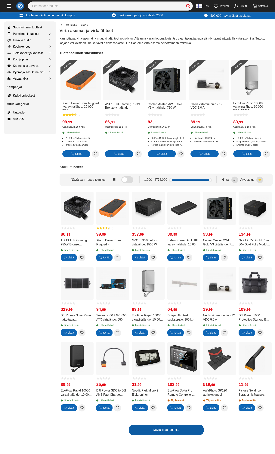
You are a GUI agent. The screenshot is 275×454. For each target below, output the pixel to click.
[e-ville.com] (20, 6)
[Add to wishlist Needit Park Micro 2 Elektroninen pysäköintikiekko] (153, 407)
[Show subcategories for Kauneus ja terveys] (50, 66)
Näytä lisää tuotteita (166, 429)
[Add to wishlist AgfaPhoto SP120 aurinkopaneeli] (224, 407)
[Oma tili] (240, 6)
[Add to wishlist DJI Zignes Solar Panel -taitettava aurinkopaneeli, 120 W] (81, 332)
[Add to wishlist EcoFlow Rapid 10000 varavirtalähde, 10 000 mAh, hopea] (266, 154)
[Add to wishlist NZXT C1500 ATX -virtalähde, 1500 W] (153, 257)
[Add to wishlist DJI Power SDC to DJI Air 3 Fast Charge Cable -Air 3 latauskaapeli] (117, 407)
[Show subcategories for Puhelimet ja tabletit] (50, 34)
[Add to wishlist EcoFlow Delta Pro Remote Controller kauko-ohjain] (188, 407)
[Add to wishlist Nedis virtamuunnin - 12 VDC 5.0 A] (223, 154)
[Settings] (202, 6)
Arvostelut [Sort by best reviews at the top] (251, 180)
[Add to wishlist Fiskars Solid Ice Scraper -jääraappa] (260, 407)
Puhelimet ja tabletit (23, 34)
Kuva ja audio (19, 40)
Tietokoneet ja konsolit (25, 53)
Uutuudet (16, 112)
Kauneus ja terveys (23, 66)
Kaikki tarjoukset (21, 95)
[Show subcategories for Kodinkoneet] (50, 47)
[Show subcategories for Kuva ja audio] (50, 40)
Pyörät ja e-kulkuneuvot (26, 72)
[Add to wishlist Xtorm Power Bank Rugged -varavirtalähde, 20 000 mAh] (95, 154)
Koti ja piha (18, 59)
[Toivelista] (221, 6)
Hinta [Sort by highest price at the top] (230, 180)
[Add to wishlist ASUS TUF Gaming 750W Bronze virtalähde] (138, 154)
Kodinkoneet (19, 46)
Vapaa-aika (18, 78)
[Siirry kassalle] (260, 6)
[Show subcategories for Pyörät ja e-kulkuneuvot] (50, 72)
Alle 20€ (16, 119)
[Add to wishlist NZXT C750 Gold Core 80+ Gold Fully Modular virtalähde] (260, 257)
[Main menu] (9, 6)
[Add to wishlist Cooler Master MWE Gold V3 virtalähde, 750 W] (180, 154)
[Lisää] (76, 154)
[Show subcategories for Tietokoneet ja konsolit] (50, 53)
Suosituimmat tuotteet (25, 27)
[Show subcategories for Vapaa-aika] (50, 79)
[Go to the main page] (61, 25)
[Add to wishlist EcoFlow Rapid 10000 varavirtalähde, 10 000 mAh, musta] (81, 407)
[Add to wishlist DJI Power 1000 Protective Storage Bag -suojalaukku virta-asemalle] (260, 332)
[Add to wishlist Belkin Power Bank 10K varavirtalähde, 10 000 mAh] (188, 257)
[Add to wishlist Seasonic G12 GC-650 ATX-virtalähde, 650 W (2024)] (117, 332)
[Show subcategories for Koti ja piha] (50, 60)
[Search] (110, 6)
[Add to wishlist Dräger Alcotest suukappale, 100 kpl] (188, 332)
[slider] (170, 179)
